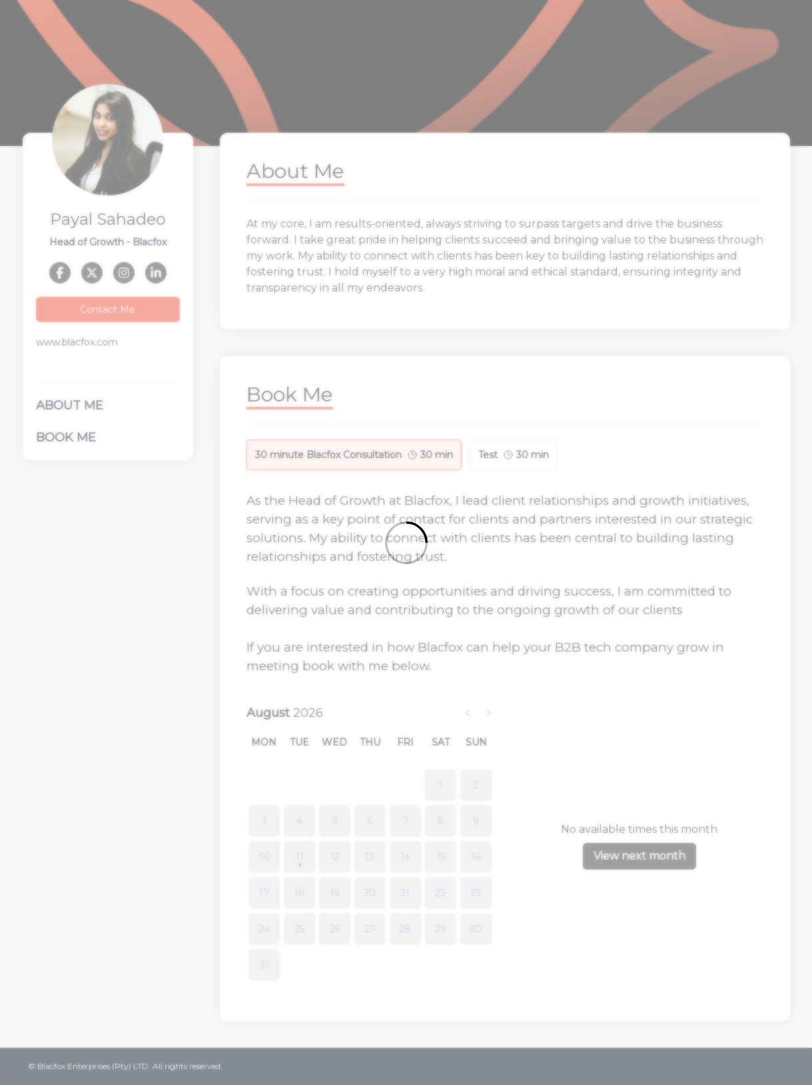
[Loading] (406, 542)
